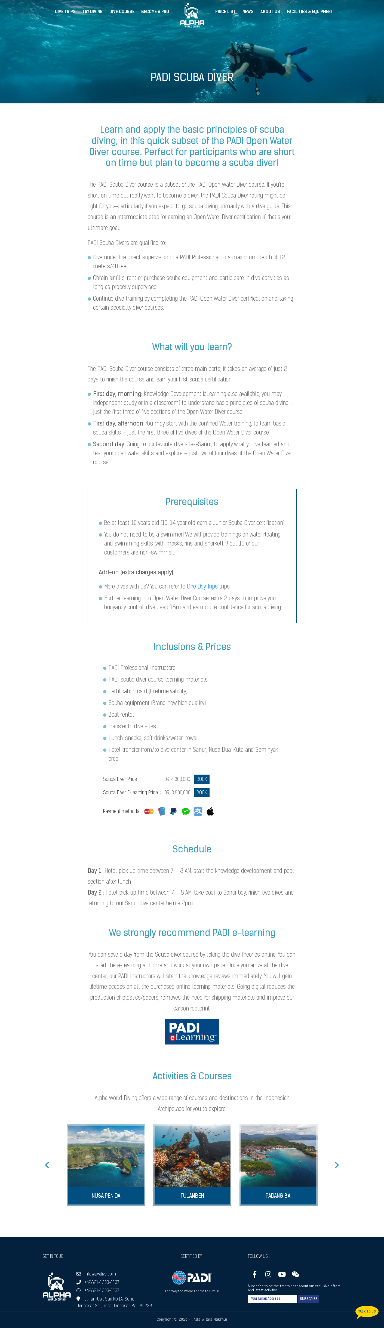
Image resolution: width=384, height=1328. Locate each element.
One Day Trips (202, 587)
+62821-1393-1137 (97, 1282)
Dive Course (121, 11)
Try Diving (92, 11)
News (248, 11)
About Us (270, 11)
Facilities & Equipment (310, 11)
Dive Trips (65, 11)
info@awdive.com (96, 1274)
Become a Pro (155, 11)
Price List (225, 11)
